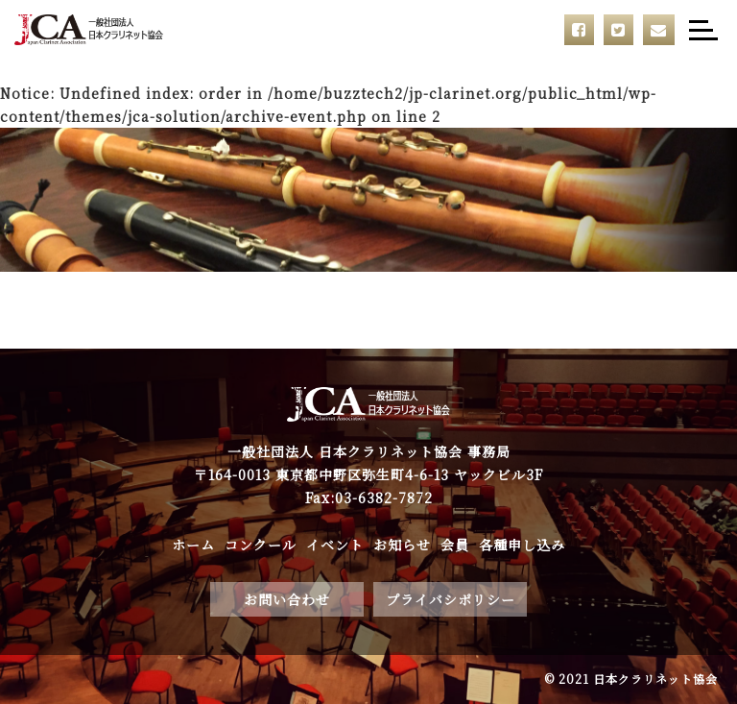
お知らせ (402, 544)
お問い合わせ (287, 599)
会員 (454, 544)
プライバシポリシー (450, 599)
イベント (335, 544)
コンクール (261, 544)
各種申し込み (522, 544)
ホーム (193, 544)
